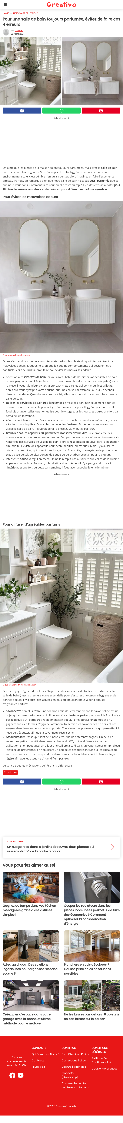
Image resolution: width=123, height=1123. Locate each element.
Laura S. (19, 30)
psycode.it (38, 1067)
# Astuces (10, 772)
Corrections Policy (73, 1060)
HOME (6, 13)
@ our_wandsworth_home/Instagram (19, 684)
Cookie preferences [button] (104, 1068)
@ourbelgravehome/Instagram (16, 355)
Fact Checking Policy (75, 1054)
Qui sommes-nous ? (45, 1054)
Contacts (38, 1060)
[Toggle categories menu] (5, 4)
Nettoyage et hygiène (25, 13)
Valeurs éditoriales (73, 1067)
